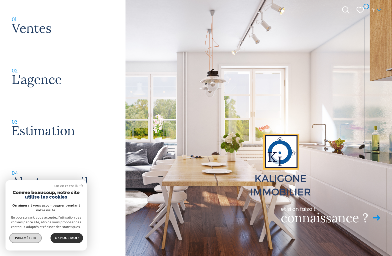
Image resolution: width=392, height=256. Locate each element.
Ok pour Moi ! (68, 237)
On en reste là (69, 185)
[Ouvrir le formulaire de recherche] (346, 10)
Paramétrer (26, 237)
